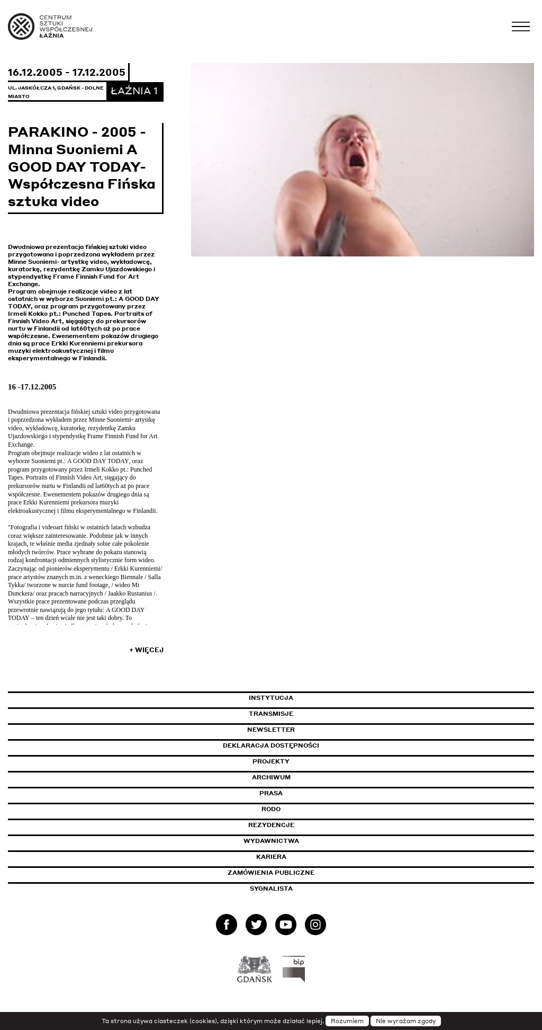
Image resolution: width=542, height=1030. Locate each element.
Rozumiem (347, 1021)
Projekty (271, 761)
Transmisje (316, 713)
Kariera (271, 856)
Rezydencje (271, 825)
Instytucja (271, 698)
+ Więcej (146, 650)
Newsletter (271, 729)
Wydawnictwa (271, 841)
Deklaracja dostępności (271, 745)
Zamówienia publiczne (295, 872)
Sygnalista (271, 888)
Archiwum (271, 777)
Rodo (271, 809)
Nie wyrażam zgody (406, 1021)
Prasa (271, 793)
